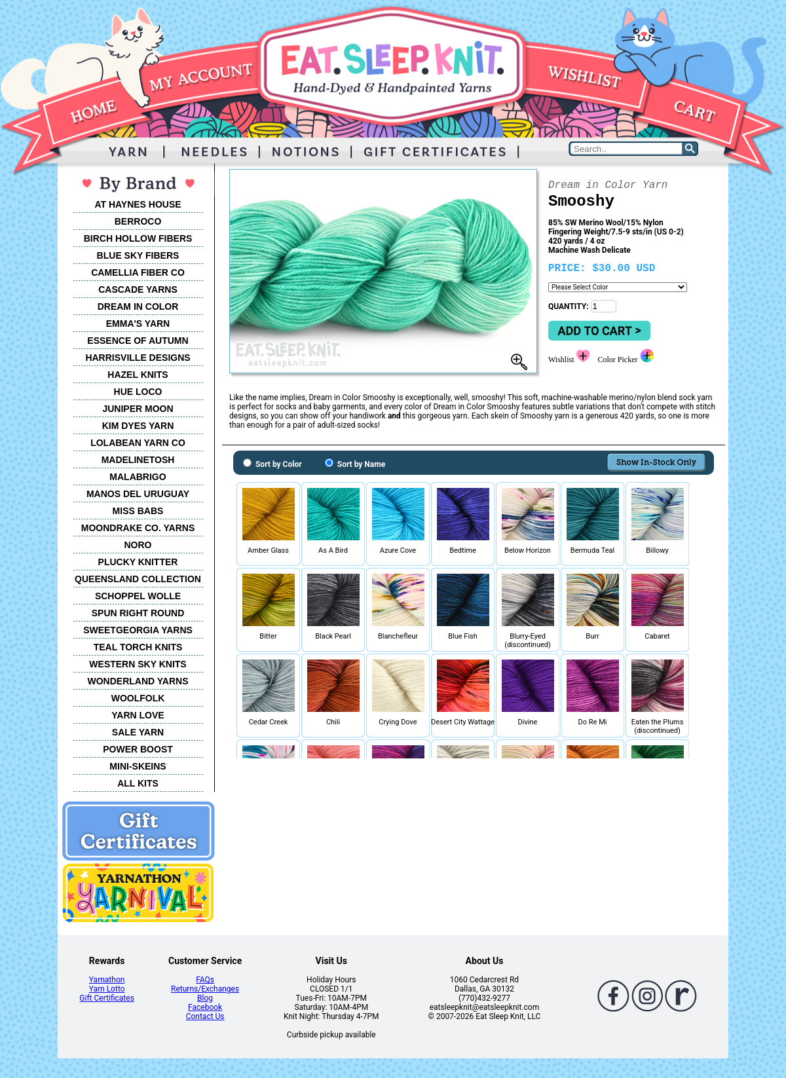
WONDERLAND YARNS (137, 681)
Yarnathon (107, 979)
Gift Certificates (106, 998)
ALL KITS (138, 783)
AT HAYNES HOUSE (137, 204)
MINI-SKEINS (137, 766)
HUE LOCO (138, 391)
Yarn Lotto (107, 989)
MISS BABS (138, 511)
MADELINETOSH (138, 460)
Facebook (205, 1007)
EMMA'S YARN (138, 323)
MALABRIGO (137, 477)
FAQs (205, 979)
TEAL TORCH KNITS (138, 647)
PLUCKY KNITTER (138, 562)
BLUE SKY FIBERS (138, 255)
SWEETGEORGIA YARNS (138, 630)
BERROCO (138, 221)
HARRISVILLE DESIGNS (137, 357)
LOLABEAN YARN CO (137, 442)
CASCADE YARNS (138, 289)
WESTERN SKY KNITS (137, 664)
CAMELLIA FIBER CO (138, 272)
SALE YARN (138, 732)
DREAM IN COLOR (138, 306)
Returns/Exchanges (205, 989)
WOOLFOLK (138, 698)
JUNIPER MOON (137, 408)
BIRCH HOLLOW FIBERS (138, 238)
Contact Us (205, 1016)
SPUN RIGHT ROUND (138, 613)
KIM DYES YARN (138, 425)
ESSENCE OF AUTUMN (137, 340)
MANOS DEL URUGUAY (137, 494)
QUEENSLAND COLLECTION (138, 579)
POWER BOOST (138, 749)
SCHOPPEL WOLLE (138, 596)
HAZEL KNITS (137, 374)
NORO (138, 545)
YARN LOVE (137, 715)
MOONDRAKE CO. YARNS (138, 528)
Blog (205, 998)
